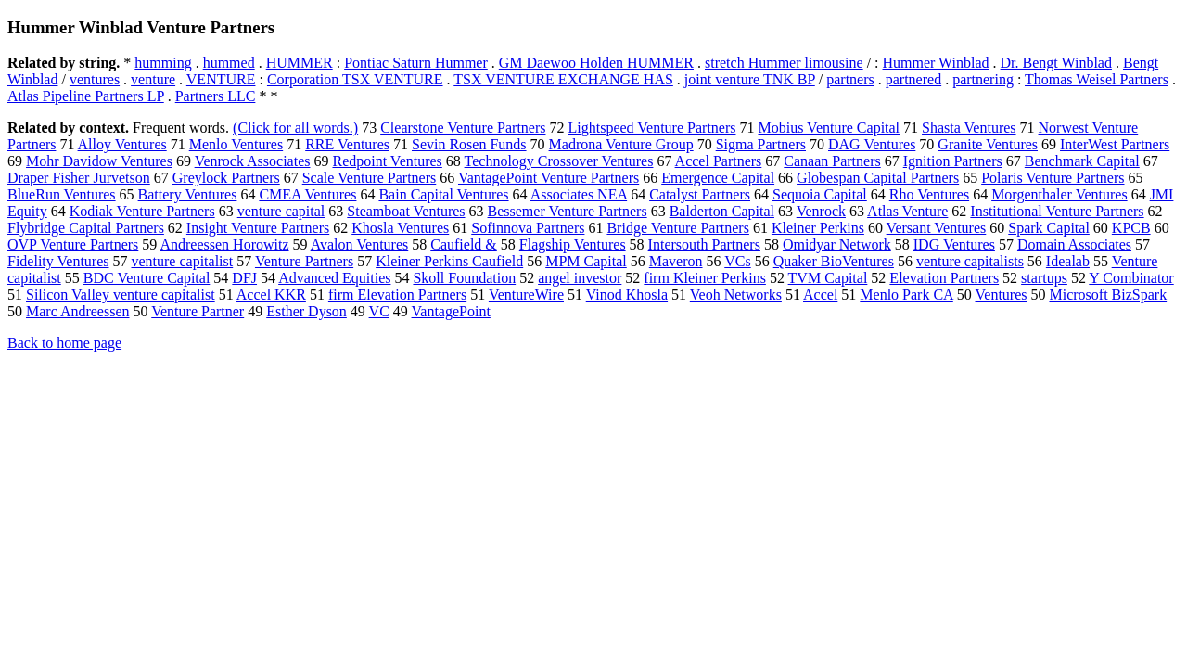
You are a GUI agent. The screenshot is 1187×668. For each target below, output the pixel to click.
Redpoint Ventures (386, 161)
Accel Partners (718, 161)
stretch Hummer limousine (784, 63)
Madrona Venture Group (621, 144)
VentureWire (526, 294)
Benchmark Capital (1082, 161)
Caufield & (463, 244)
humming (162, 63)
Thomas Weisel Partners (1096, 79)
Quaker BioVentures (833, 261)
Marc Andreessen (78, 311)
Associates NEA (578, 194)
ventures (95, 79)
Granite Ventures (988, 144)
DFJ (244, 278)
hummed (229, 63)
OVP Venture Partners (72, 244)
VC (379, 311)
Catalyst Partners (699, 194)
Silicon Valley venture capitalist (120, 294)
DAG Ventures (871, 144)
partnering (983, 79)
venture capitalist (182, 261)
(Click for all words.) (295, 127)
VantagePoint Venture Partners (548, 178)
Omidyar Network (837, 244)
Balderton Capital (722, 211)
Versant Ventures (937, 228)
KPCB (1131, 228)
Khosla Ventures (400, 228)
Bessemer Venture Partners (567, 211)
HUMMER (299, 63)
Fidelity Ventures (57, 261)
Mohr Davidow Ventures (99, 161)
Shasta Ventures (968, 127)
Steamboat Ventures (406, 211)
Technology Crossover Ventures (559, 161)
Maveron (676, 261)
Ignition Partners (952, 161)
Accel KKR (271, 294)
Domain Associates (1074, 244)
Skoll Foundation (464, 278)
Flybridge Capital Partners (85, 228)
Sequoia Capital (819, 194)
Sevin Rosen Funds (469, 144)
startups (1044, 278)
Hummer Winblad (936, 63)
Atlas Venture (907, 211)
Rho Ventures (929, 194)
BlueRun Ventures (61, 194)
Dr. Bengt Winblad (1056, 63)
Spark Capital (1049, 228)
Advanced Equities (334, 278)
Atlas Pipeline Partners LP (85, 96)
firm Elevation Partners (397, 294)
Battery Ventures (187, 194)
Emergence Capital (717, 178)
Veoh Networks (736, 294)
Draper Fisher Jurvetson (78, 178)
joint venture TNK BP (749, 79)
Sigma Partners (761, 144)
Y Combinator (1131, 278)
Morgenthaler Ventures (1059, 194)
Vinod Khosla (627, 294)
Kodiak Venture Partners (142, 211)
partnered (913, 79)
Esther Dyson (306, 311)
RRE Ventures (347, 144)
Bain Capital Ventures (443, 194)
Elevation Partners (944, 278)
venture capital (281, 211)
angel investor (579, 278)
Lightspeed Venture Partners (651, 127)
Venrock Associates (253, 161)
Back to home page (64, 343)
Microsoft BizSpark (1108, 294)
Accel (820, 294)
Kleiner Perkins (818, 228)
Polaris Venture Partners (1052, 178)
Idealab (1068, 261)
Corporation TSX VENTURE (355, 79)
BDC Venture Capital (147, 278)
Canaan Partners (832, 161)
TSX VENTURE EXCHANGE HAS (563, 79)
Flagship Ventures (572, 244)
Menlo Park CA (906, 294)
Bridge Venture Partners (677, 228)
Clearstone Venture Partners (462, 127)
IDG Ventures (954, 244)
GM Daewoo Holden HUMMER (596, 63)
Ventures (1001, 294)
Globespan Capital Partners (878, 178)
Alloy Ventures (122, 144)
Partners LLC (215, 96)
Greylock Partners (226, 178)
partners (850, 79)
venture (153, 79)
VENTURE (221, 79)
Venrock (821, 211)
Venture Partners (304, 261)
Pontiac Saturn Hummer (416, 63)
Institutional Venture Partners (1056, 211)
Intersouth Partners (704, 244)
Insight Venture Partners (257, 228)
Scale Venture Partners (369, 178)
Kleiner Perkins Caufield (449, 261)
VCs (737, 261)
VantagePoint (451, 311)
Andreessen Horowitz (224, 244)
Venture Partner (197, 311)
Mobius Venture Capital (829, 127)
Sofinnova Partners (527, 228)
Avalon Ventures (360, 244)
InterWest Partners (1114, 144)
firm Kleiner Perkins (705, 278)
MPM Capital (586, 261)
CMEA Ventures (307, 194)
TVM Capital (828, 278)
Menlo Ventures (236, 144)
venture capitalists (970, 261)
